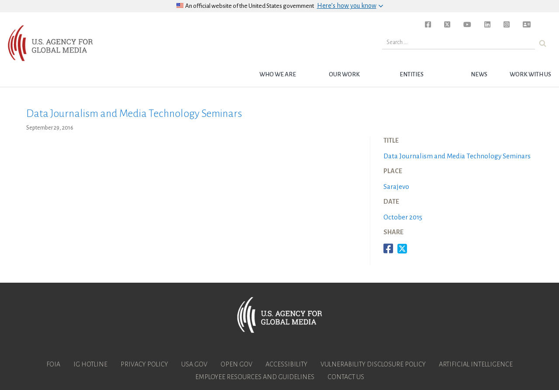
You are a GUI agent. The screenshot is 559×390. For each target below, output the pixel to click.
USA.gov (194, 364)
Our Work (344, 74)
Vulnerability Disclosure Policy (373, 364)
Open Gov (236, 364)
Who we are (277, 74)
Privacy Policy (144, 364)
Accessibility (286, 364)
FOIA (53, 364)
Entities (412, 74)
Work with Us (530, 74)
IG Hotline (90, 364)
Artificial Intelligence (476, 364)
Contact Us (346, 376)
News (479, 74)
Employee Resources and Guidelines (254, 376)
